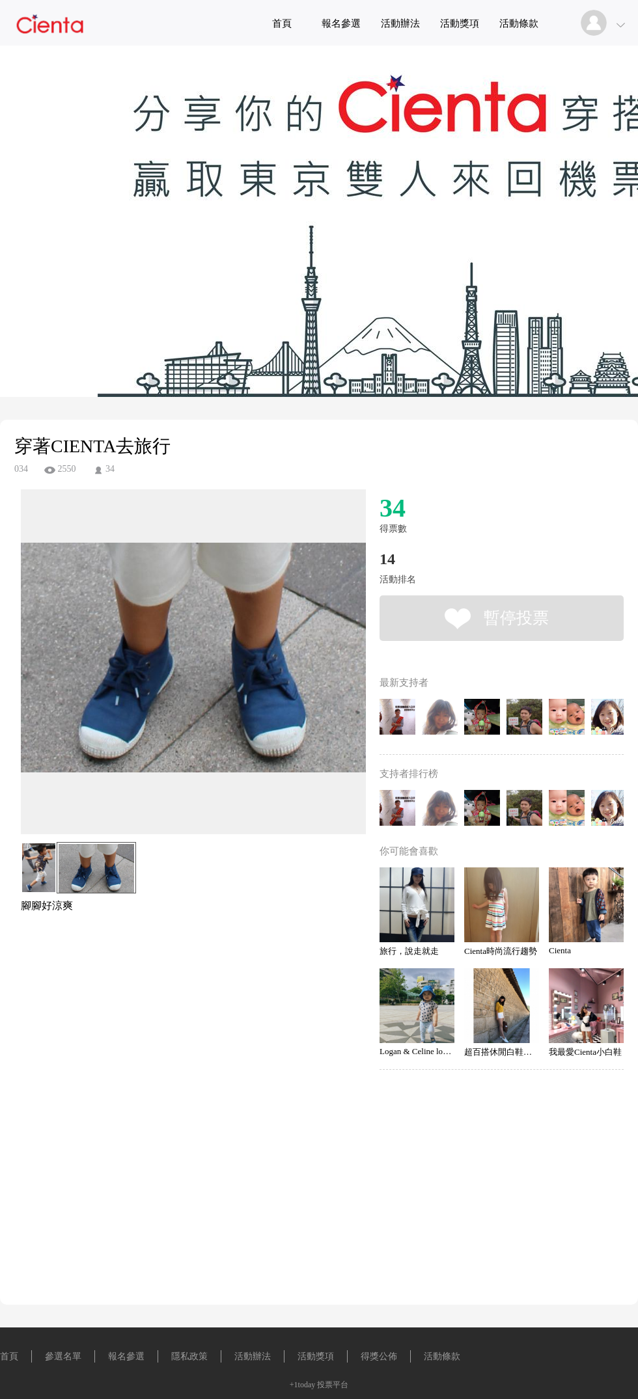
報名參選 (341, 23)
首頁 (282, 23)
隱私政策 (189, 1356)
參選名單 (63, 1356)
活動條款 (518, 23)
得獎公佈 (379, 1356)
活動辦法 (400, 23)
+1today (302, 1384)
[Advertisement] (173, 971)
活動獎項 (459, 23)
